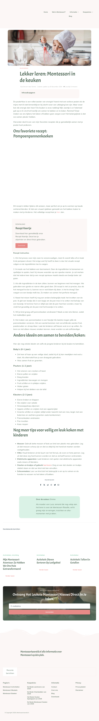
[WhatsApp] (51, 485)
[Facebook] (40, 485)
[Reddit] (48, 485)
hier (58, 212)
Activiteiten (24, 68)
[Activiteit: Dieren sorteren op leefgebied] (49, 534)
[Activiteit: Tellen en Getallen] (83, 534)
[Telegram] (55, 485)
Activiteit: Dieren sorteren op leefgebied (48, 561)
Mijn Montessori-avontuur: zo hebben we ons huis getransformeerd (14, 564)
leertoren (47, 465)
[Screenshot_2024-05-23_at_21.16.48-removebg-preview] (16, 1)
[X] (44, 485)
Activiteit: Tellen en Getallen (80, 561)
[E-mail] (58, 485)
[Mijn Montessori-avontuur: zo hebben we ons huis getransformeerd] (16, 534)
